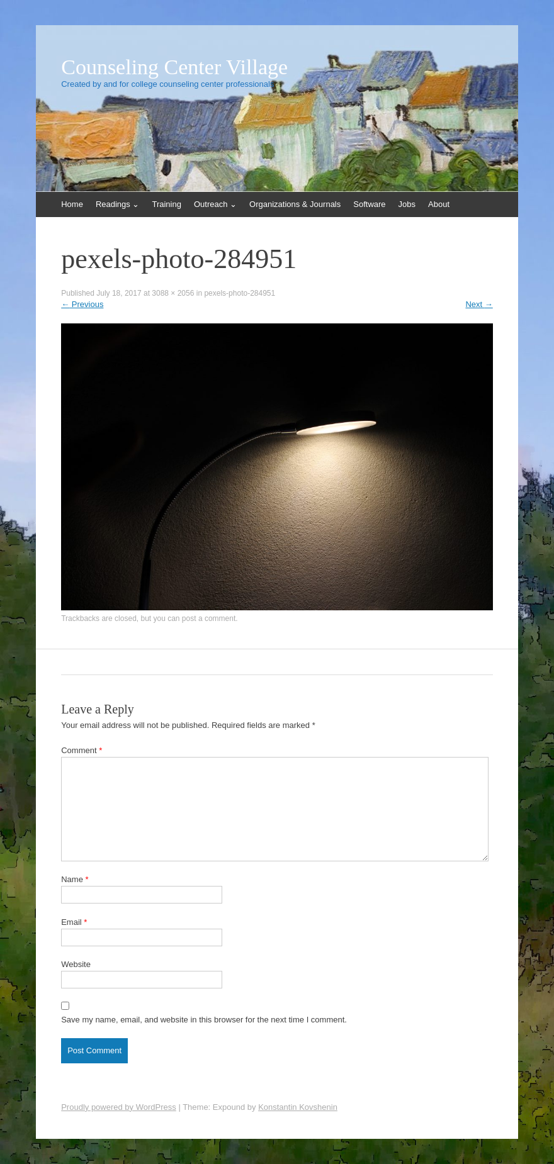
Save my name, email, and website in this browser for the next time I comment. (204, 1019)
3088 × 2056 (173, 293)
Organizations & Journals (295, 204)
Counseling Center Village (174, 67)
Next (478, 304)
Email (74, 922)
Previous (82, 304)
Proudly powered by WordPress (118, 1107)
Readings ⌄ (118, 204)
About (438, 204)
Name (74, 879)
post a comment (208, 618)
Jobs (407, 204)
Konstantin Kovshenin (297, 1107)
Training (166, 204)
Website (76, 964)
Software (369, 204)
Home (72, 204)
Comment (81, 750)
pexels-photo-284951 (239, 293)
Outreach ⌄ (215, 204)
